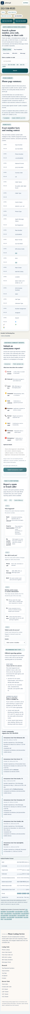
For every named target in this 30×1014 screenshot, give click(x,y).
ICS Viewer (5, 989)
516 (16, 262)
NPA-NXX (14, 53)
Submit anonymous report (15, 469)
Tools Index (5, 984)
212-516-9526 (4, 915)
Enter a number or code (8, 57)
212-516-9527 (13, 915)
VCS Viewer (5, 996)
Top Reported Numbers (8, 968)
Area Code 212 (12, 12)
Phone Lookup (7, 49)
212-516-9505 (10, 911)
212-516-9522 (25, 913)
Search (15, 70)
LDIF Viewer (5, 991)
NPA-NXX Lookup (6, 957)
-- (5, 335)
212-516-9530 (21, 915)
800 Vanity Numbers (7, 959)
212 (16, 253)
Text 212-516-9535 (21, 21)
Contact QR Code (6, 986)
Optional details (7, 444)
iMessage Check (6, 962)
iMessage (22, 53)
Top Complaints (18, 49)
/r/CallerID (4, 975)
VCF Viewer (5, 994)
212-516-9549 (8, 919)
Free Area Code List (7, 954)
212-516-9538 (10, 917)
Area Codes (6, 53)
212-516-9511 (8, 913)
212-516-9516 (16, 913)
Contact (4, 978)
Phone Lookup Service (16, 934)
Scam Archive (5, 970)
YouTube (4, 973)
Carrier (7, 639)
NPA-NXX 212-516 (6, 16)
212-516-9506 (19, 911)
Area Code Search (7, 952)
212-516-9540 (19, 917)
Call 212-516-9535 (7, 21)
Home (3, 12)
